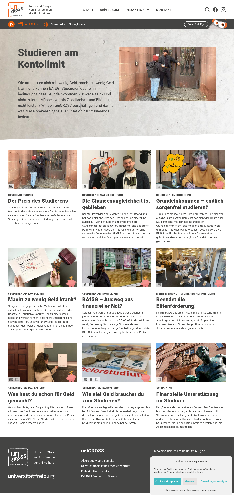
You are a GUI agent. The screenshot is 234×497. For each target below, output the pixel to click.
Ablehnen (189, 481)
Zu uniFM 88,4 (196, 24)
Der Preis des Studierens (38, 201)
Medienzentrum (120, 466)
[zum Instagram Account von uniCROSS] (223, 9)
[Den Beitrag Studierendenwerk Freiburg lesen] (116, 187)
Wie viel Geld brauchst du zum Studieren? (113, 397)
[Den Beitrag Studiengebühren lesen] (42, 187)
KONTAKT (164, 10)
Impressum (212, 490)
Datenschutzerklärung (175, 490)
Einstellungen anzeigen (213, 481)
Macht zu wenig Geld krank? (42, 299)
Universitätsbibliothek (95, 466)
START (88, 10)
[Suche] (207, 9)
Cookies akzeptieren (167, 481)
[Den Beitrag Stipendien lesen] (191, 381)
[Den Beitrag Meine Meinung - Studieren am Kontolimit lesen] (191, 286)
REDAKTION (138, 9)
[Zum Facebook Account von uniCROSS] (215, 9)
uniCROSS (92, 451)
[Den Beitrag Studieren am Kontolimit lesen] (191, 187)
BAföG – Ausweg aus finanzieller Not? (107, 302)
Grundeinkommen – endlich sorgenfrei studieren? (189, 204)
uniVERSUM (109, 10)
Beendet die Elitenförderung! (176, 302)
